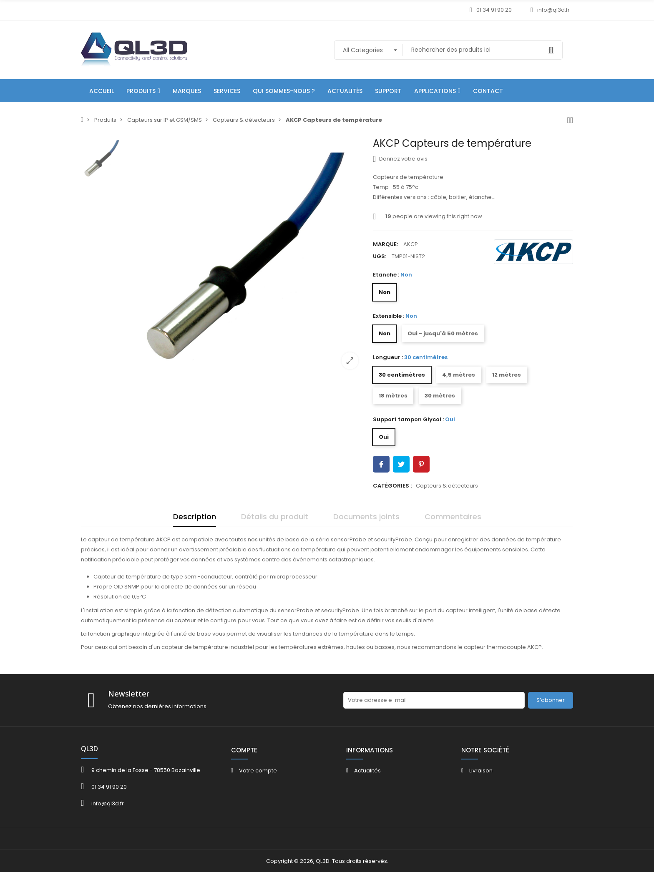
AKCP (410, 244)
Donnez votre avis (400, 159)
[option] (246, 256)
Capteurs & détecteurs (447, 486)
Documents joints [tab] (366, 516)
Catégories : (392, 486)
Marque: (385, 244)
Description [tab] (194, 516)
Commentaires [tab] (453, 516)
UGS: (379, 256)
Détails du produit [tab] (274, 516)
